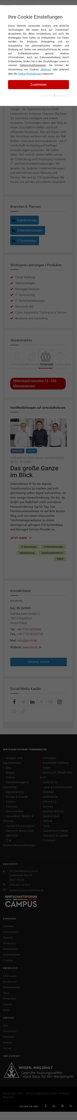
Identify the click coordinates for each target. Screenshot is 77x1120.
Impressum (47, 95)
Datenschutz (62, 95)
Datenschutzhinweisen (33, 65)
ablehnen (46, 69)
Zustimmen (38, 85)
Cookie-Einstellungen (30, 73)
